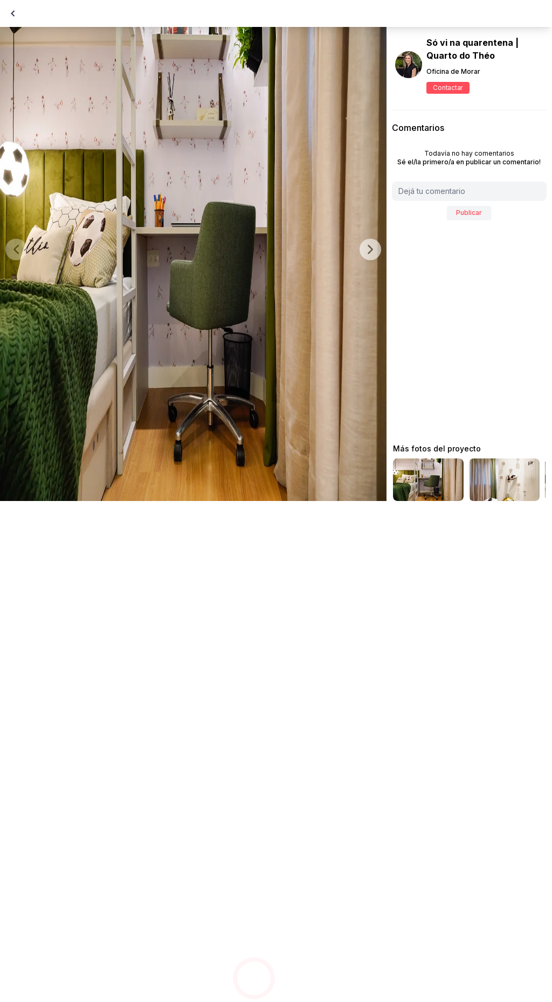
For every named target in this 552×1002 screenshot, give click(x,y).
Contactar (448, 88)
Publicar (469, 212)
